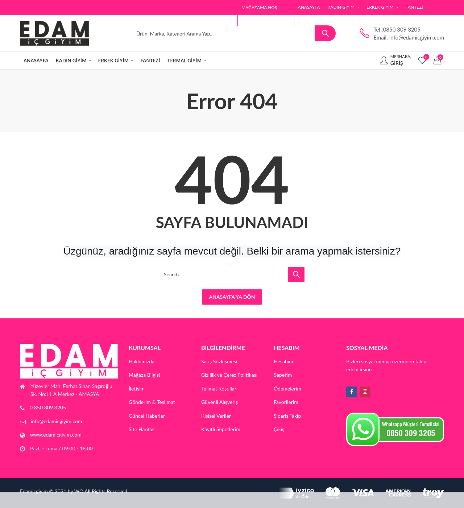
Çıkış (279, 429)
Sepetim (283, 375)
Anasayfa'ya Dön (232, 297)
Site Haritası (142, 429)
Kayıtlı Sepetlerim (220, 429)
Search (325, 33)
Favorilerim (286, 402)
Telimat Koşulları (219, 388)
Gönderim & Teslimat (152, 402)
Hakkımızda (141, 361)
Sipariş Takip (287, 416)
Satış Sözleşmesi (219, 361)
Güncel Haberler (147, 416)
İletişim (137, 388)
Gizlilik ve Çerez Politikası (229, 375)
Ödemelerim (287, 388)
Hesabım (283, 361)
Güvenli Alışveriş (219, 402)
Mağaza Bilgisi (144, 375)
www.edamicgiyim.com (56, 434)
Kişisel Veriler (216, 416)
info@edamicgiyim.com (56, 421)
